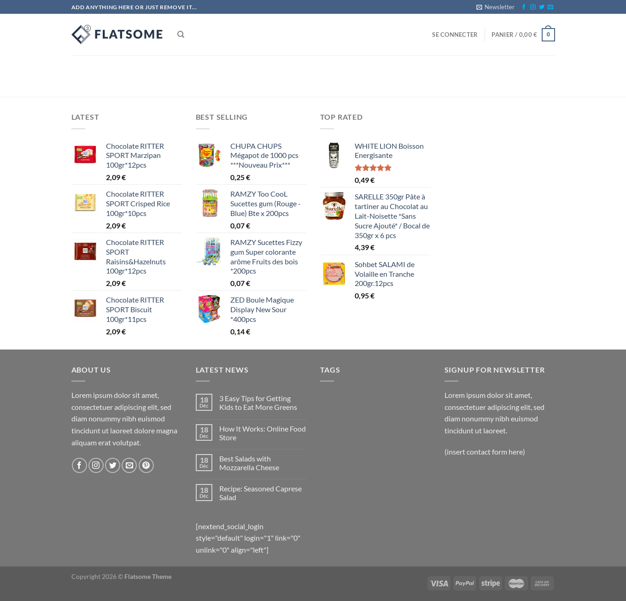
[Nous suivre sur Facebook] (524, 7)
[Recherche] (180, 34)
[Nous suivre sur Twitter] (541, 7)
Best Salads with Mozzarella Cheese (249, 463)
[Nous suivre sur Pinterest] (146, 465)
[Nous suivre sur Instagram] (533, 7)
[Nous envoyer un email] (550, 7)
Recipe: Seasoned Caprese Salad (260, 493)
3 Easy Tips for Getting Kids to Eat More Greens (258, 402)
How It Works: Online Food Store (262, 433)
